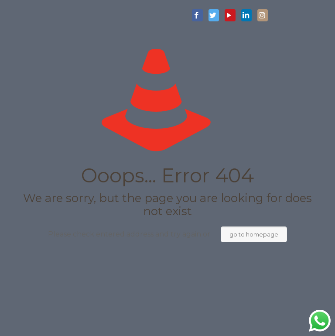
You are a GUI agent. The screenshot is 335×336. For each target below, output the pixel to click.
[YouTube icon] (230, 15)
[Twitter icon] (214, 15)
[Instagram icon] (262, 15)
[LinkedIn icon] (246, 15)
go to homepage (253, 234)
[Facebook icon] (197, 15)
